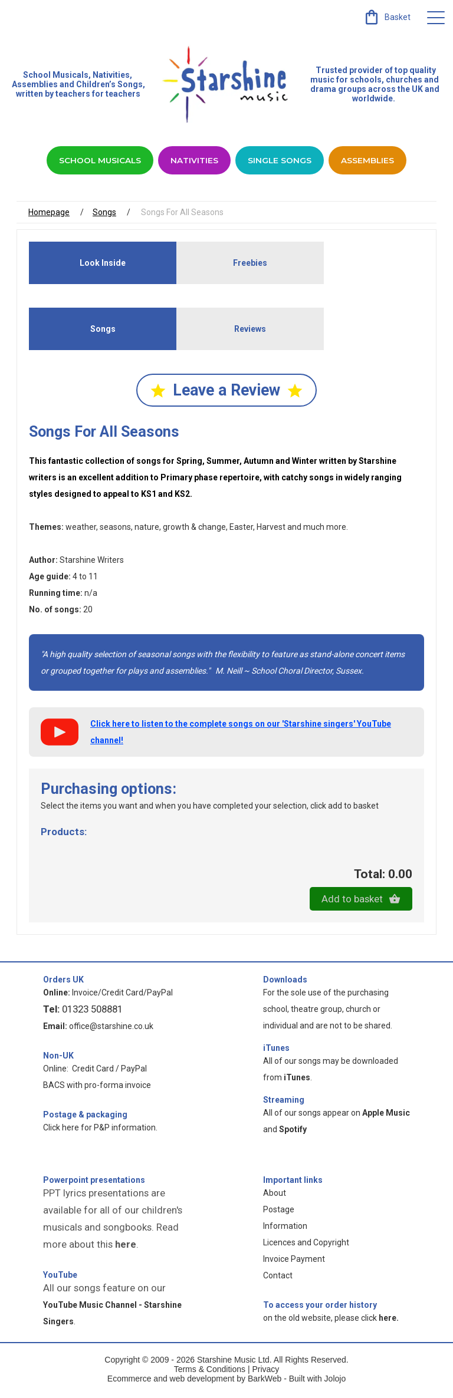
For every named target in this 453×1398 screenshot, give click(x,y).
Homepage (49, 214)
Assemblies (372, 161)
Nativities (194, 161)
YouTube (60, 1277)
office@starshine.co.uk (111, 1029)
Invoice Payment (294, 1262)
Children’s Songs (109, 84)
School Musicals (55, 75)
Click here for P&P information (99, 1130)
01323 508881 (92, 1012)
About (274, 1196)
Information (285, 1229)
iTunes (276, 1051)
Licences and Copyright (306, 1245)
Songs (104, 214)
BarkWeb (266, 1381)
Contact (278, 1278)
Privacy (265, 1372)
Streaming (283, 1102)
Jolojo (335, 1381)
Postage (278, 1212)
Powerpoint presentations (94, 1183)
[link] (387, 17)
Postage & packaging (85, 1117)
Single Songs (281, 161)
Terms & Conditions (209, 1372)
